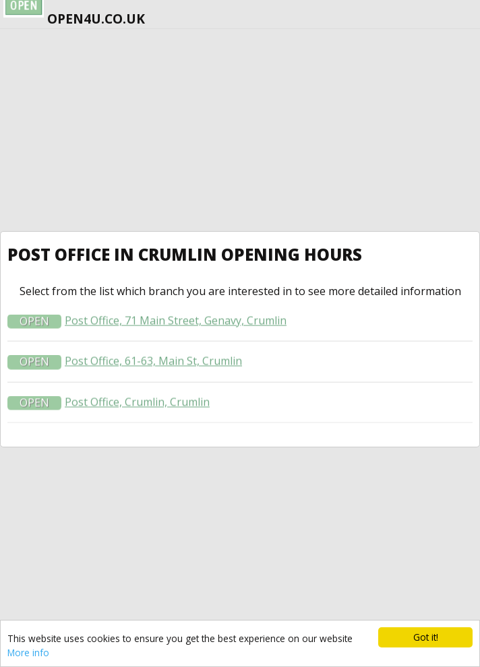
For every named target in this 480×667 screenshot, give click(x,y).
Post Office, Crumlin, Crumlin (137, 402)
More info (28, 652)
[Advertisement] (240, 130)
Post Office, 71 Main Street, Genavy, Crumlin (176, 321)
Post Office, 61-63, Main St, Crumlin (153, 362)
